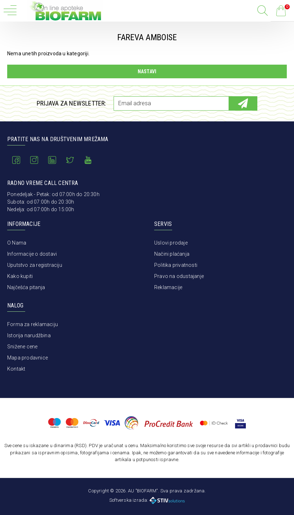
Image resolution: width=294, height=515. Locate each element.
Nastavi (147, 71)
